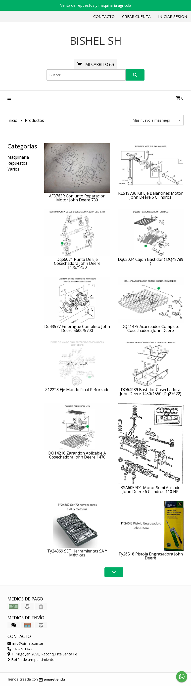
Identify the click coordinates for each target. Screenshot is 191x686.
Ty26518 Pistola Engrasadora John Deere (150, 556)
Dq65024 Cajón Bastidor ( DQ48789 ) (150, 261)
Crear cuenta (136, 16)
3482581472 (19, 648)
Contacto (104, 16)
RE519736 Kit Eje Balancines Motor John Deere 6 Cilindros (150, 195)
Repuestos (17, 163)
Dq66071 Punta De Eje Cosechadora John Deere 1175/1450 (77, 263)
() (95, 64)
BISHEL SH (96, 40)
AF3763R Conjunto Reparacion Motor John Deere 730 (77, 198)
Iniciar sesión (172, 16)
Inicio (12, 120)
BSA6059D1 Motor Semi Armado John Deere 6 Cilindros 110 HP (150, 489)
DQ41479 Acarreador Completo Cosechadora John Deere (150, 328)
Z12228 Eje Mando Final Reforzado (77, 389)
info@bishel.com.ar (25, 643)
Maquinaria (18, 157)
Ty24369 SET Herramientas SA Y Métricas (77, 553)
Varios (13, 169)
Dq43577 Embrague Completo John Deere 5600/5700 (77, 328)
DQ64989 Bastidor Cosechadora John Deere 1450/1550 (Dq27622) (150, 391)
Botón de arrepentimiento (30, 659)
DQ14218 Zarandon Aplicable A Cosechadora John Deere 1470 (77, 455)
